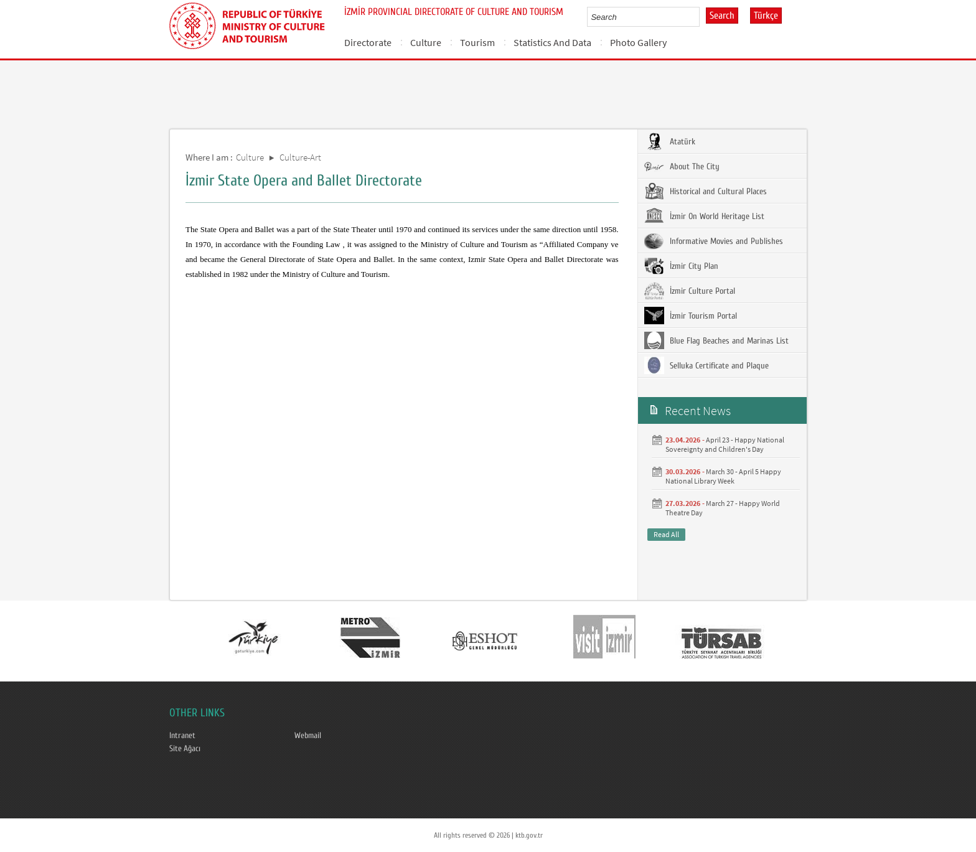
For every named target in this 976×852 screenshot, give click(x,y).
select (703, 17)
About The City (682, 166)
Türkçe (766, 15)
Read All (666, 534)
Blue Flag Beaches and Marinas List (716, 340)
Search (722, 15)
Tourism (477, 42)
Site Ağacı (184, 749)
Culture (425, 42)
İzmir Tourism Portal (690, 315)
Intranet (182, 736)
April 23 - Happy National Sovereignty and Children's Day (724, 444)
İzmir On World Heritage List (704, 216)
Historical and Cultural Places (705, 191)
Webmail (307, 736)
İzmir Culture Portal (689, 290)
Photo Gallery (638, 42)
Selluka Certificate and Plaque (706, 365)
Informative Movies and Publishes (713, 241)
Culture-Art (300, 157)
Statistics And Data (552, 42)
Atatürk (669, 141)
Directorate (368, 42)
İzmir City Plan (681, 265)
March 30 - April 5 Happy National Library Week (723, 476)
